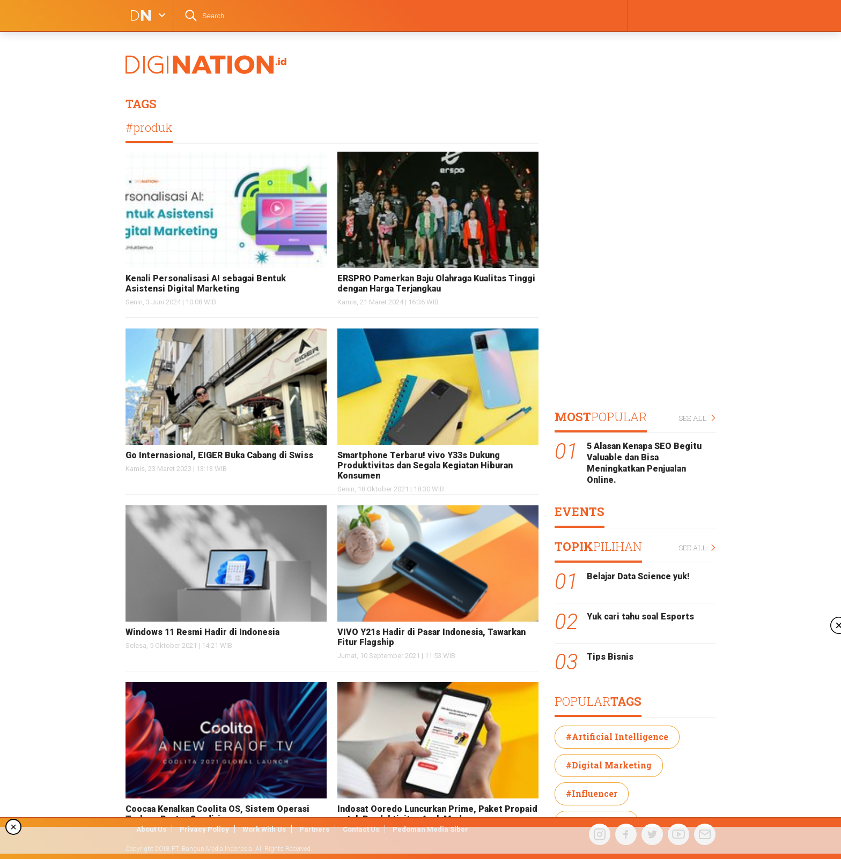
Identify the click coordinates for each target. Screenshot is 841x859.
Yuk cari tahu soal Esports (640, 616)
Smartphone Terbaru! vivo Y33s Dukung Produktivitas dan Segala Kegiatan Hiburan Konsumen (425, 465)
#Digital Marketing (609, 765)
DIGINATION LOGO (138, 15)
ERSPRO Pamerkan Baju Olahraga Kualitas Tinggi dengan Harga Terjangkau (436, 283)
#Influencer (591, 793)
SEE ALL (696, 418)
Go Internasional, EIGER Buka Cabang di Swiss (219, 455)
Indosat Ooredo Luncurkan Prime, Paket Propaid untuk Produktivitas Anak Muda (437, 814)
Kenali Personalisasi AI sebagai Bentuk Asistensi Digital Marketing (206, 283)
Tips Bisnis (610, 657)
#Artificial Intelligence (617, 736)
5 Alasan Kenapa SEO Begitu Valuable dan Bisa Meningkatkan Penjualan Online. (644, 462)
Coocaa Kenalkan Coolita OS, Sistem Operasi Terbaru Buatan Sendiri (217, 814)
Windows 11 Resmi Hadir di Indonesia (202, 632)
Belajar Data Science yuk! (638, 576)
